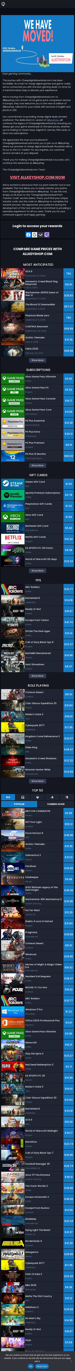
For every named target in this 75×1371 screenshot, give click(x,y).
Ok (30, 1366)
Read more (42, 1366)
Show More (38, 360)
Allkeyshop (52, 120)
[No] (71, 1361)
